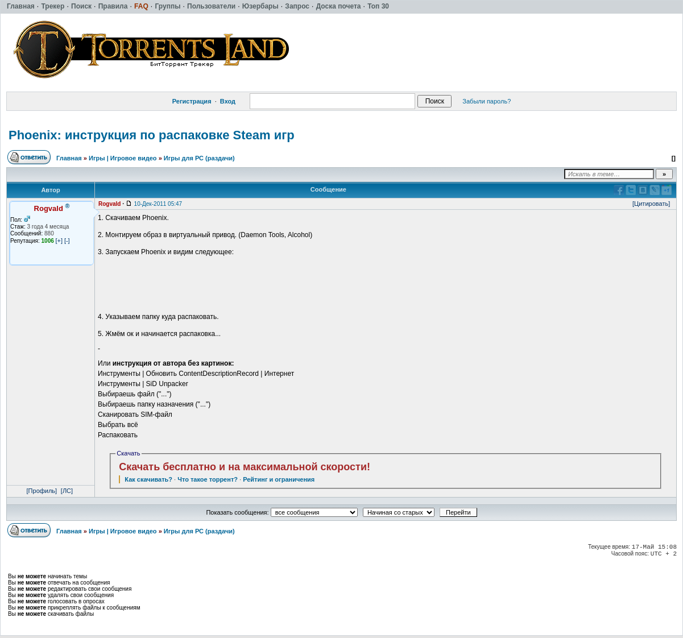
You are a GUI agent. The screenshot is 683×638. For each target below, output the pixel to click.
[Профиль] (42, 490)
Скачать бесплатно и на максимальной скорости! (244, 467)
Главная (69, 158)
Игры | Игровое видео (123, 158)
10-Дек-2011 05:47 (158, 204)
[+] (59, 240)
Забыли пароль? (486, 101)
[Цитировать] (651, 203)
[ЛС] (67, 490)
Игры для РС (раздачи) (199, 158)
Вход (227, 101)
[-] (67, 240)
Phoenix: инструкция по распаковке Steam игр (152, 135)
